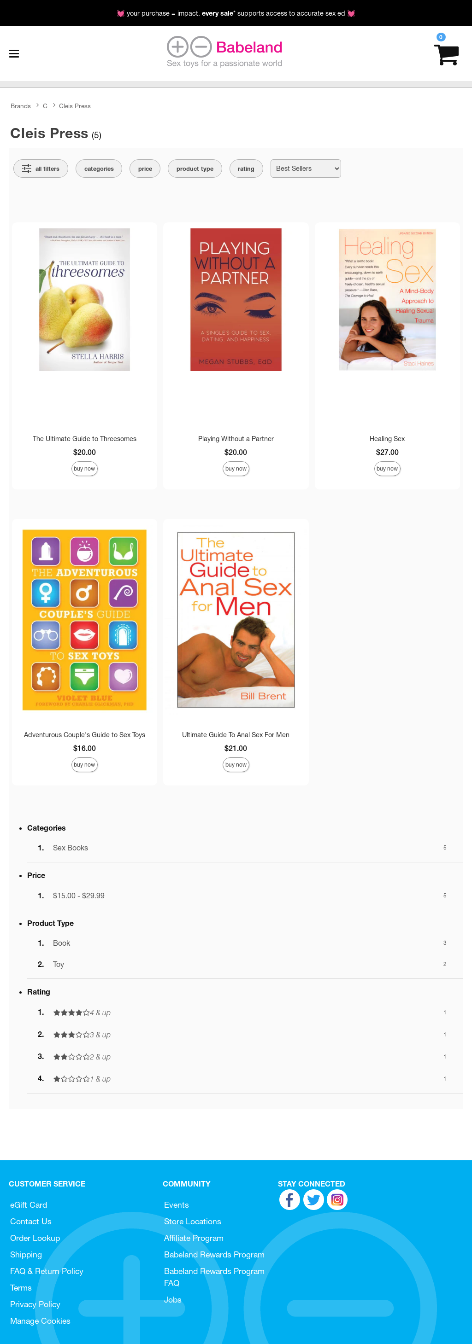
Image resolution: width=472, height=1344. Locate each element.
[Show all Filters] (40, 168)
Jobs (173, 1299)
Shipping (26, 1254)
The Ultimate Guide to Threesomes (84, 439)
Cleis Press (75, 106)
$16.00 (84, 748)
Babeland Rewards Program (214, 1254)
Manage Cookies (40, 1321)
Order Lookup (35, 1238)
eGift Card (28, 1205)
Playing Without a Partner (236, 439)
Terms (21, 1287)
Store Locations (192, 1221)
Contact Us (31, 1221)
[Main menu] (13, 54)
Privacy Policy (35, 1304)
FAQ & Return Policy (46, 1271)
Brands (21, 106)
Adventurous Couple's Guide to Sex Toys (84, 735)
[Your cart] (446, 54)
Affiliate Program (194, 1238)
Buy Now (84, 468)
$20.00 (84, 452)
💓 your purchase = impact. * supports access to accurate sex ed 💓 (236, 13)
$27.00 (387, 452)
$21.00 (235, 748)
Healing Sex (387, 439)
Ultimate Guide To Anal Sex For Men (235, 735)
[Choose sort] (306, 168)
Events (176, 1205)
